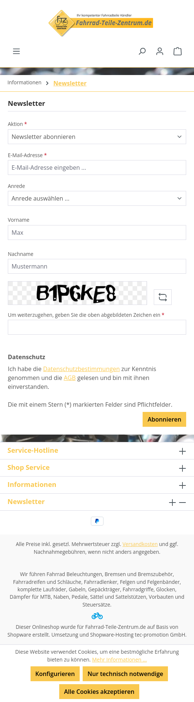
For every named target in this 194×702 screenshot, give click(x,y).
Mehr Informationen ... (119, 659)
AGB (70, 378)
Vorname (18, 219)
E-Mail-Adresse (27, 155)
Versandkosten (140, 543)
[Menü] (16, 50)
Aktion (17, 123)
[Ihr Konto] (160, 50)
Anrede (16, 185)
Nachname (21, 253)
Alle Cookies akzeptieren (99, 692)
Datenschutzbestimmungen (81, 369)
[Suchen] (142, 50)
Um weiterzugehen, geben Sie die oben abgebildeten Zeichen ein (86, 314)
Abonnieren (164, 419)
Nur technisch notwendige (125, 674)
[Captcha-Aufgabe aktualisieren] (163, 297)
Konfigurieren (55, 674)
